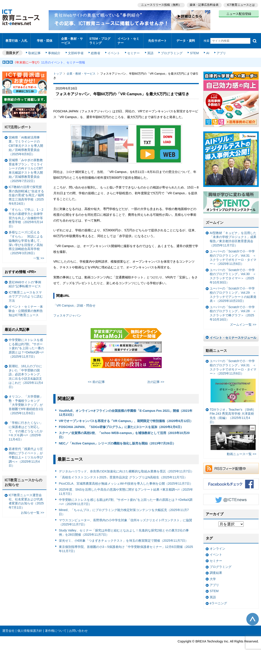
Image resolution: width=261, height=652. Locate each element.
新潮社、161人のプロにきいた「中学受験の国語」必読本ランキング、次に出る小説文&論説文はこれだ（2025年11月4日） (26, 373)
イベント (113, 49)
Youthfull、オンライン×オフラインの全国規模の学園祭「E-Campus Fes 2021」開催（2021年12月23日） (126, 409)
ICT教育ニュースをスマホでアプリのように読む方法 (26, 293)
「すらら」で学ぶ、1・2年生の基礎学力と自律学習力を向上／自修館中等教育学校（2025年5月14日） (26, 214)
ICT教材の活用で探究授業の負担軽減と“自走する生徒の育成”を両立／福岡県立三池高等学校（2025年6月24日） (26, 191)
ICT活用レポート (18, 123)
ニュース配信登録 (238, 13)
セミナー (133, 49)
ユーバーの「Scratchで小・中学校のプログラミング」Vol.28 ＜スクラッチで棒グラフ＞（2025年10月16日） (233, 309)
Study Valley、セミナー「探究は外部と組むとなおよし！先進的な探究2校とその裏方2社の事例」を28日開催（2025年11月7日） (124, 529)
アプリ (218, 49)
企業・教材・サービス (72, 38)
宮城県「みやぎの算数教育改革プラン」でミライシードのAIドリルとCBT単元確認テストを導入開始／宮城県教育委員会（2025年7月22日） (26, 167)
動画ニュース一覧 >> (241, 450)
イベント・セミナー (128, 38)
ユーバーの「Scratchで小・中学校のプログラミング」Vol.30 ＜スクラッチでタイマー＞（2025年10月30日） (233, 272)
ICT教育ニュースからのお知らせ (23, 478)
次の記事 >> (155, 378)
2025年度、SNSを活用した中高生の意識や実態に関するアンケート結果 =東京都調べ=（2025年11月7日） (126, 488)
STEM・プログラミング (100, 38)
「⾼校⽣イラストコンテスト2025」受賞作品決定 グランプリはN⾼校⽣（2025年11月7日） (123, 473)
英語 (149, 49)
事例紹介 (55, 49)
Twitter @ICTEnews (231, 495)
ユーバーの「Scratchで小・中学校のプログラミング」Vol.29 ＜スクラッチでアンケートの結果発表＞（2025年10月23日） (233, 291)
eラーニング (218, 599)
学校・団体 (45, 38)
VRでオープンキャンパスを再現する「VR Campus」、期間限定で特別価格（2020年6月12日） (126, 417)
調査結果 (216, 569)
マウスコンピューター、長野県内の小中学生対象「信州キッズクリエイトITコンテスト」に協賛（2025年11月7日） (125, 518)
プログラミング (170, 49)
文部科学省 (76, 49)
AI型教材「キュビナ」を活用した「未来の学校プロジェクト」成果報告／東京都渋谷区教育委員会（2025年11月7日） (233, 235)
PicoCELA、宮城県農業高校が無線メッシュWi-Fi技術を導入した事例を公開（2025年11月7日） (126, 480)
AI (205, 49)
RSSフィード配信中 (231, 464)
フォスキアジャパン (67, 311)
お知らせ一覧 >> (32, 509)
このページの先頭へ (252, 615)
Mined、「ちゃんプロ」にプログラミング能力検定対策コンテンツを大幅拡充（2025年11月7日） (124, 508)
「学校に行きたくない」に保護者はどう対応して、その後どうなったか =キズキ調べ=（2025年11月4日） (26, 427)
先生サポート (157, 38)
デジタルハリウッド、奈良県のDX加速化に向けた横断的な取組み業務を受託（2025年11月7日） (126, 467)
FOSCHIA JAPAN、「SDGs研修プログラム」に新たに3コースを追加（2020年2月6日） (121, 423)
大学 (213, 575)
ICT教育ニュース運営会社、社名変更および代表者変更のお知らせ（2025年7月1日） (26, 497)
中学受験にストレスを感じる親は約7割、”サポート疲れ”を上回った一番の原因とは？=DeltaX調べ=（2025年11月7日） (125, 498)
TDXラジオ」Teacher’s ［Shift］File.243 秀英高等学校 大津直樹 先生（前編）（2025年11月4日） (233, 425)
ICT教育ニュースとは (241, 4)
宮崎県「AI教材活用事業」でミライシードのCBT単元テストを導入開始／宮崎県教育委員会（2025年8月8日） (26, 142)
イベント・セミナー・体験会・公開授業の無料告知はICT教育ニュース (26, 307)
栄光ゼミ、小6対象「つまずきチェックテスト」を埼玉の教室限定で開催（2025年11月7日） (123, 537)
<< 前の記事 (96, 378)
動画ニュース (216, 347)
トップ (57, 69)
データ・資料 (185, 38)
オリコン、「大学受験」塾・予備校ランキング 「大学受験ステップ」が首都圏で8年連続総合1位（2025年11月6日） (26, 401)
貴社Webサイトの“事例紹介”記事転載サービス (25, 280)
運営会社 (8, 627)
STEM (192, 49)
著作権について (56, 627)
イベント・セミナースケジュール (233, 334)
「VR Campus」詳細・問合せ (74, 301)
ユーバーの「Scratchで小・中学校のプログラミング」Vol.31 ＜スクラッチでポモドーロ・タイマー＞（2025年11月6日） (233, 254)
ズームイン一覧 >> (243, 321)
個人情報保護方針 (29, 627)
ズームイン (214, 219)
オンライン (217, 545)
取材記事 (35, 49)
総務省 (95, 49)
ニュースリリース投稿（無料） (160, 4)
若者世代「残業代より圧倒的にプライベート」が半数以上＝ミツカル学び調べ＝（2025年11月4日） (26, 453)
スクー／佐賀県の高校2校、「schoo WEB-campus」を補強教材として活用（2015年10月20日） (124, 431)
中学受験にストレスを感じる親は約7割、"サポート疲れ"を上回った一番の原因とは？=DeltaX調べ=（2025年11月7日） (26, 344)
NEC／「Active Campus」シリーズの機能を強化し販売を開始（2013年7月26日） (117, 439)
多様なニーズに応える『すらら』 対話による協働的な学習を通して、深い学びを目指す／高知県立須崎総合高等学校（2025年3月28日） (26, 239)
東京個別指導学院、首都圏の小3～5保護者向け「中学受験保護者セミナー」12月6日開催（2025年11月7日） (126, 545)
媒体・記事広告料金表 (203, 4)
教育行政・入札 (16, 38)
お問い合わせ (78, 627)
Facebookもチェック (231, 480)
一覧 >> (38, 254)
